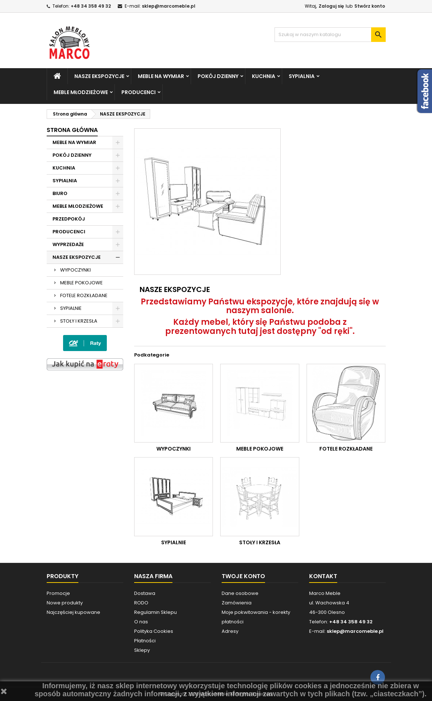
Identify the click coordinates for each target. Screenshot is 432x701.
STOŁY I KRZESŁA (78, 321)
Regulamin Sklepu (155, 612)
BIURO (59, 193)
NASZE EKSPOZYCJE (99, 76)
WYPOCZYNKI (75, 269)
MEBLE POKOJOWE (81, 282)
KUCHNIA (263, 76)
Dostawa (144, 593)
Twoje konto (243, 576)
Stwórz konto (369, 6)
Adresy (230, 631)
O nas (141, 621)
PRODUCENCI (138, 92)
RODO (141, 602)
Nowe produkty (65, 602)
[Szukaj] (330, 34)
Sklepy (142, 650)
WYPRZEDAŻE (68, 244)
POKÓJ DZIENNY (218, 76)
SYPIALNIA (302, 76)
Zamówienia (237, 602)
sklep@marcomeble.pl (168, 6)
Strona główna (72, 130)
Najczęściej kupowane (73, 612)
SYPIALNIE (71, 308)
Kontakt (323, 576)
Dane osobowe (240, 593)
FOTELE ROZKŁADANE (84, 295)
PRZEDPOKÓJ (68, 218)
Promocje (58, 593)
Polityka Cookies (153, 631)
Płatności (145, 640)
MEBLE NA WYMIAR (161, 76)
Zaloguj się (331, 6)
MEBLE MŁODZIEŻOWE (81, 92)
